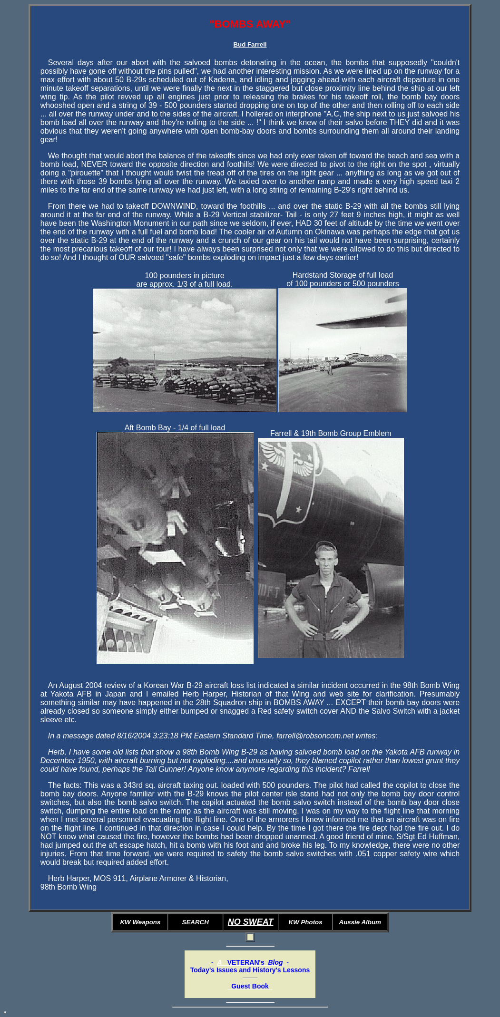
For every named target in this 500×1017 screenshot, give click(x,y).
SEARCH (195, 922)
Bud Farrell (249, 44)
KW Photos (306, 922)
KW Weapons (140, 922)
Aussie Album (360, 922)
